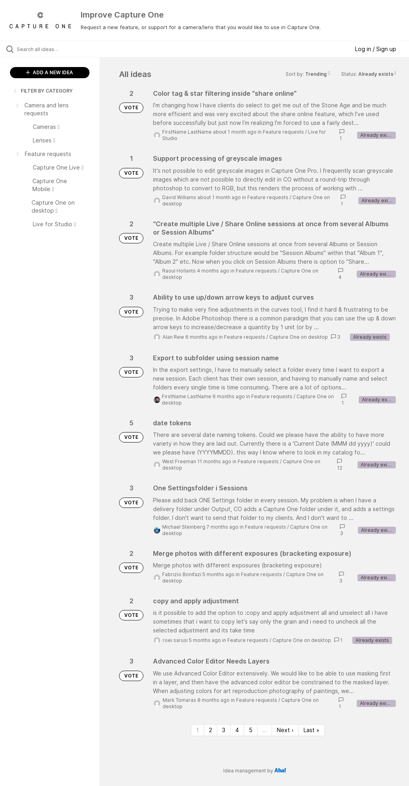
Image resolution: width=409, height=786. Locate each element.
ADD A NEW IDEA (49, 72)
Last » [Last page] (312, 730)
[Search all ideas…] (54, 49)
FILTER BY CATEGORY (43, 91)
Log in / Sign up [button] (375, 48)
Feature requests (283, 132)
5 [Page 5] (250, 730)
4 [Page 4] (237, 730)
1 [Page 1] (197, 730)
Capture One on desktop (298, 337)
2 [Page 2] (210, 730)
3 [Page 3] (223, 730)
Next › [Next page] (285, 730)
